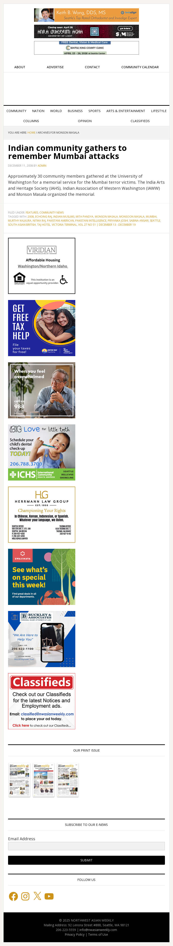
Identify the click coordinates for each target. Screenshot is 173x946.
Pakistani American (60, 221)
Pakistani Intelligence (90, 221)
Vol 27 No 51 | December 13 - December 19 (107, 225)
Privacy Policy (74, 934)
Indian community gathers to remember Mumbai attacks (67, 151)
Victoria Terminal (64, 225)
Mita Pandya (84, 216)
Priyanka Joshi (118, 221)
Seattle (155, 221)
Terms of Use (98, 934)
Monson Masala (106, 216)
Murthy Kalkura (19, 221)
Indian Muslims (63, 216)
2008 (31, 216)
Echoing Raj (43, 216)
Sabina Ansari (139, 221)
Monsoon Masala (132, 216)
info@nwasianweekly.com (98, 930)
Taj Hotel (43, 225)
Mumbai (151, 216)
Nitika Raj (39, 221)
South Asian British (22, 225)
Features (32, 212)
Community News (51, 212)
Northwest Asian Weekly (86, 87)
